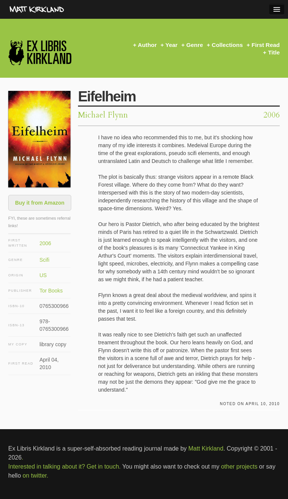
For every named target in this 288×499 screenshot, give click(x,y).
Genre (194, 45)
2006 (45, 243)
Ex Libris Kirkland (53, 52)
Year (171, 45)
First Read (266, 45)
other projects (239, 466)
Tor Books (51, 291)
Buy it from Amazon (39, 203)
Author (147, 45)
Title (274, 52)
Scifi (44, 260)
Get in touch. (104, 466)
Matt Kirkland (205, 448)
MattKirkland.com (50, 9)
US (42, 275)
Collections (227, 45)
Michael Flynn (103, 115)
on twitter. (35, 475)
